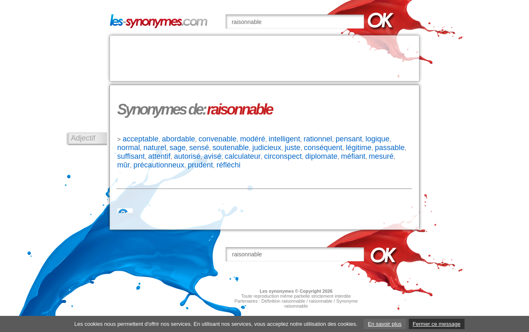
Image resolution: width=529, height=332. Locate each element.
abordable (178, 139)
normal (128, 147)
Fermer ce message (437, 324)
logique (377, 139)
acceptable (140, 139)
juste (292, 147)
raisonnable (321, 301)
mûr (123, 165)
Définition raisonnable (283, 301)
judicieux (266, 147)
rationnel (317, 139)
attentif (159, 156)
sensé (199, 147)
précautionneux (158, 165)
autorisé (187, 156)
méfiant (353, 156)
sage (177, 147)
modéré (252, 139)
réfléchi (229, 165)
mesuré (381, 156)
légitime (359, 147)
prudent (200, 165)
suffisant (131, 156)
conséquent (323, 147)
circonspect (283, 156)
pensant (349, 139)
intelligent (284, 139)
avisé (212, 156)
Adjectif (83, 138)
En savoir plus (385, 324)
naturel (154, 147)
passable (390, 147)
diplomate (321, 156)
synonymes (281, 291)
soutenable (230, 147)
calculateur (243, 156)
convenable (217, 139)
